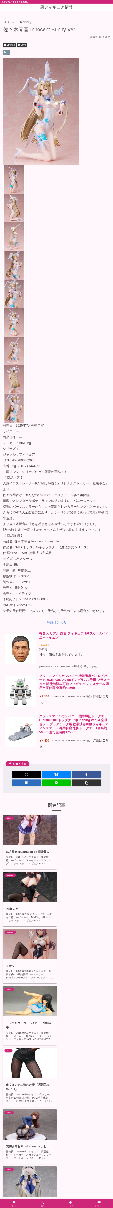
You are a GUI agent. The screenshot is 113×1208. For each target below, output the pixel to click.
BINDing (9, 45)
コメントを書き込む (59, 1174)
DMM (22, 45)
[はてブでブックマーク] (26, 782)
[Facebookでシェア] (86, 774)
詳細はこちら (56, 622)
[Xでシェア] (26, 774)
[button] (86, 782)
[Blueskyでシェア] (56, 774)
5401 (43, 649)
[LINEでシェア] (56, 782)
